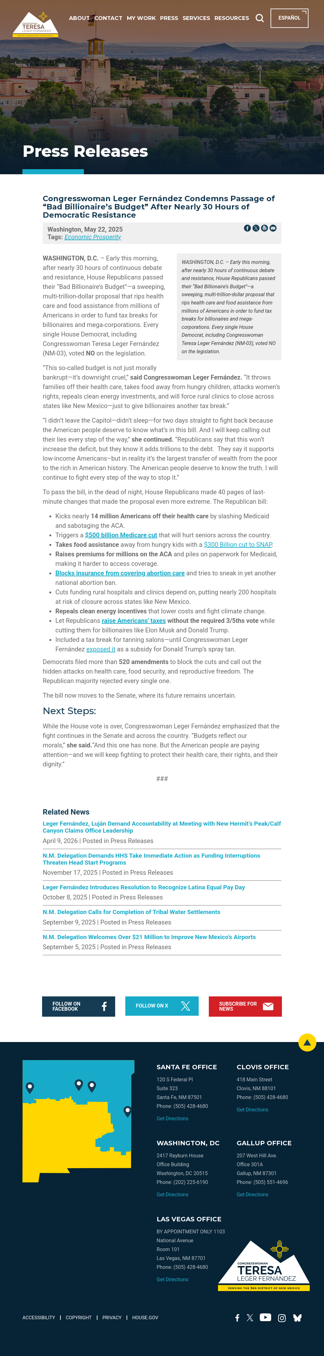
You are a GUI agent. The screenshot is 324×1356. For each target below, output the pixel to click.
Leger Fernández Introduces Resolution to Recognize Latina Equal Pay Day (144, 887)
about (79, 18)
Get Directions (172, 1119)
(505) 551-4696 (270, 1182)
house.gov (145, 1318)
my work (141, 18)
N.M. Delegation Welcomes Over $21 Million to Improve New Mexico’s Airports (149, 937)
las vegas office (189, 1219)
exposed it (100, 649)
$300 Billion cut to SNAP (238, 544)
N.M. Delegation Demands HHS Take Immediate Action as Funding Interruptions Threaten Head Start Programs (151, 859)
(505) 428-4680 (190, 1106)
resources (232, 18)
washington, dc (188, 1143)
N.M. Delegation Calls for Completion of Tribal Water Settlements (131, 912)
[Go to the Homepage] (35, 24)
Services (196, 18)
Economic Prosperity (93, 237)
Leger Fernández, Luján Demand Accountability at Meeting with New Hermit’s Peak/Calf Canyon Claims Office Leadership (162, 827)
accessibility (38, 1318)
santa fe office (187, 1067)
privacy (112, 1318)
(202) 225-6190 (190, 1182)
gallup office (264, 1143)
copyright (79, 1318)
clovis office (263, 1067)
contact (108, 18)
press (169, 18)
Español (289, 18)
